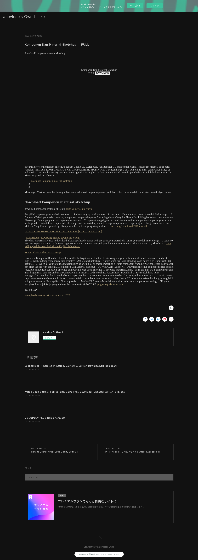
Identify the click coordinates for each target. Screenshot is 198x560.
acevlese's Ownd (19, 16)
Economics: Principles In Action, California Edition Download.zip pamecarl (71, 366)
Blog (43, 16)
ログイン (154, 6)
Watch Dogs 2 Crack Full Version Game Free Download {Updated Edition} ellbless (75, 392)
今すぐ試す (135, 5)
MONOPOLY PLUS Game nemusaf (45, 418)
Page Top (99, 538)
